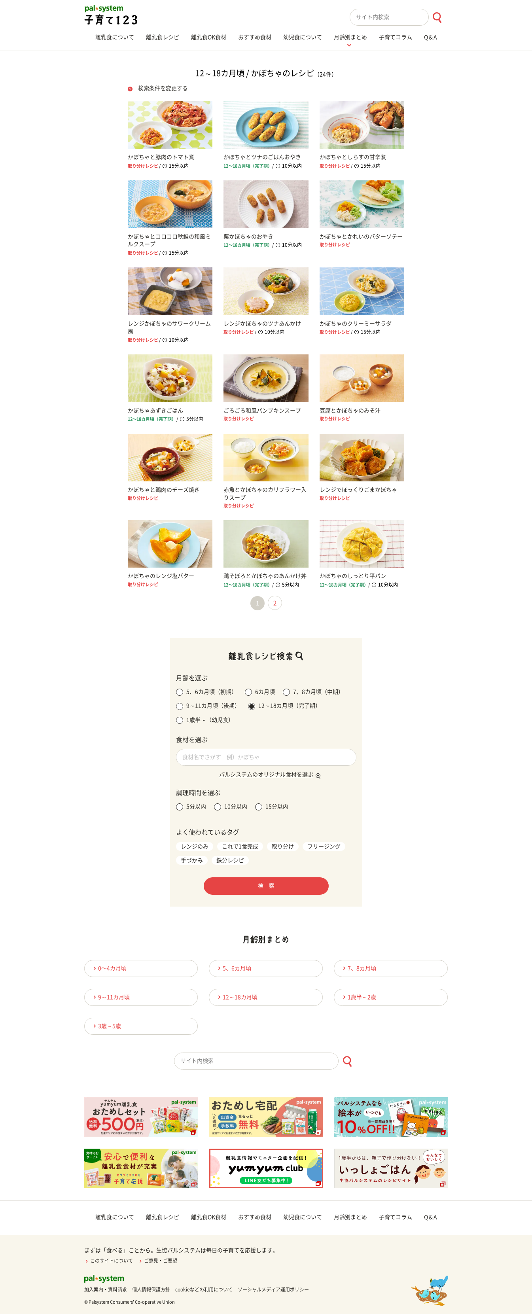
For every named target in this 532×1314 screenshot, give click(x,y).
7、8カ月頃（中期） (313, 692)
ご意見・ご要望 (157, 1260)
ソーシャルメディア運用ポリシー (273, 1289)
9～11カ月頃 (110, 997)
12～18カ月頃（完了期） (284, 706)
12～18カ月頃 (236, 997)
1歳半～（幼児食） (205, 720)
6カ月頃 (260, 692)
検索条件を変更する (163, 88)
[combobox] (399, 17)
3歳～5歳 (106, 1026)
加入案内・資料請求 (105, 1289)
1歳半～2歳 (358, 997)
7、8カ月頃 (358, 968)
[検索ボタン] (437, 17)
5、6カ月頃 (233, 968)
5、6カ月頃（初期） (206, 692)
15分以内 (271, 806)
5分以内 (191, 806)
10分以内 (230, 806)
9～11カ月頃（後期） (208, 706)
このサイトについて (108, 1260)
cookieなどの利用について (204, 1289)
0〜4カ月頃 (109, 968)
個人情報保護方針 (151, 1289)
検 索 (266, 885)
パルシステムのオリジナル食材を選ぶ (266, 774)
